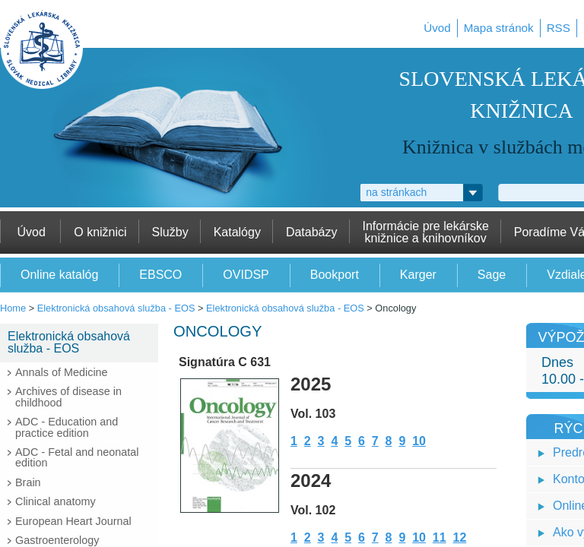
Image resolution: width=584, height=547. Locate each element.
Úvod (437, 27)
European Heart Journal (73, 521)
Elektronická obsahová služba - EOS (116, 308)
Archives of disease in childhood (68, 396)
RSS (558, 27)
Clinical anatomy (55, 501)
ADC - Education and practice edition (66, 427)
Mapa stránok (499, 27)
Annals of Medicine (61, 372)
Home (13, 308)
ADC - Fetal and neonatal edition (76, 457)
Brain (28, 482)
